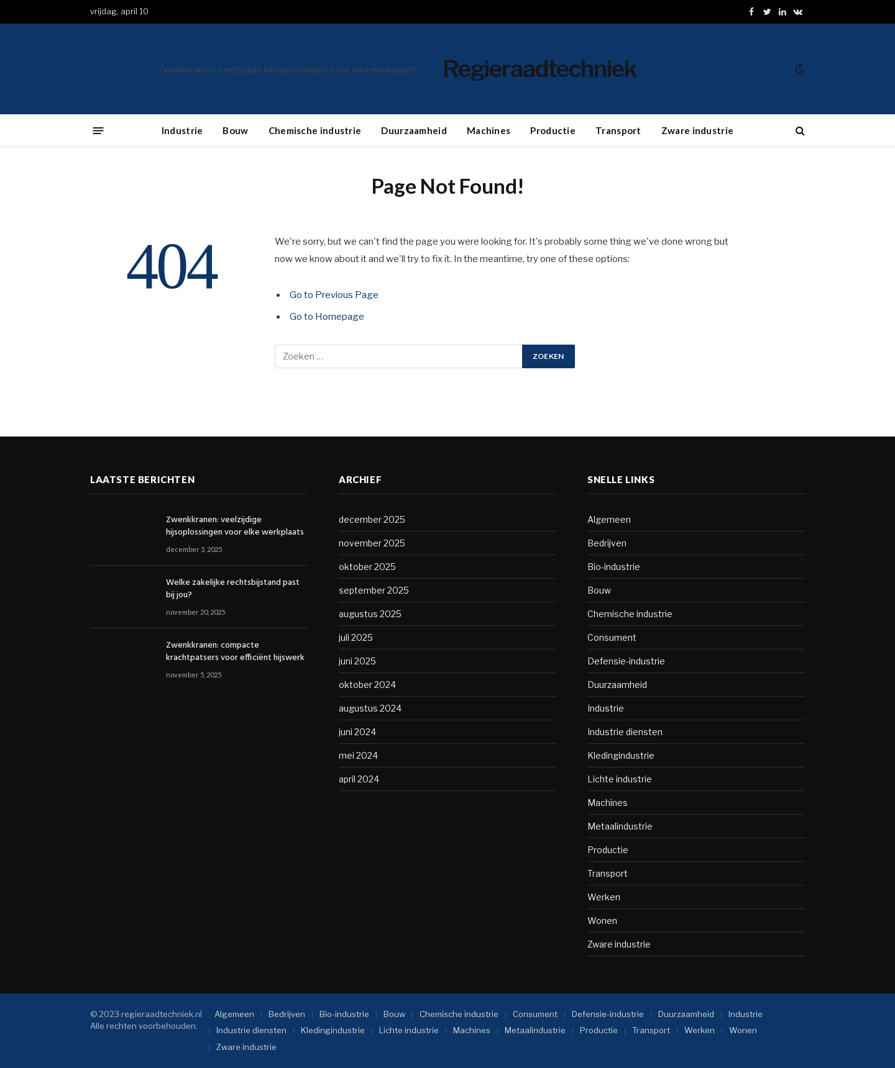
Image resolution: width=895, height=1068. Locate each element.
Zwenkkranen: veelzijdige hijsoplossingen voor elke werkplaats (288, 69)
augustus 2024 (370, 708)
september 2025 (374, 590)
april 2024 (359, 779)
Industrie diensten (625, 731)
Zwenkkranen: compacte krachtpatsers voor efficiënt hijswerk (235, 652)
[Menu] (98, 130)
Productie (553, 130)
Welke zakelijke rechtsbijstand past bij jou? (233, 589)
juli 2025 (356, 637)
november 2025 (372, 543)
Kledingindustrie (620, 755)
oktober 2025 (367, 566)
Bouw (235, 130)
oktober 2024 (367, 684)
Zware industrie (697, 130)
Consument (611, 637)
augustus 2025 (370, 614)
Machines (488, 130)
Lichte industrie (619, 779)
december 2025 (372, 519)
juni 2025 (357, 661)
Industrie (182, 130)
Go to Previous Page (334, 295)
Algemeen (609, 519)
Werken (603, 897)
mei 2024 (358, 755)
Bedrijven (606, 543)
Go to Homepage (327, 316)
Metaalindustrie (620, 826)
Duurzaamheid (414, 130)
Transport (618, 130)
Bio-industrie (613, 566)
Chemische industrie (315, 130)
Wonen (602, 920)
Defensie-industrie (626, 661)
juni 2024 (357, 731)
